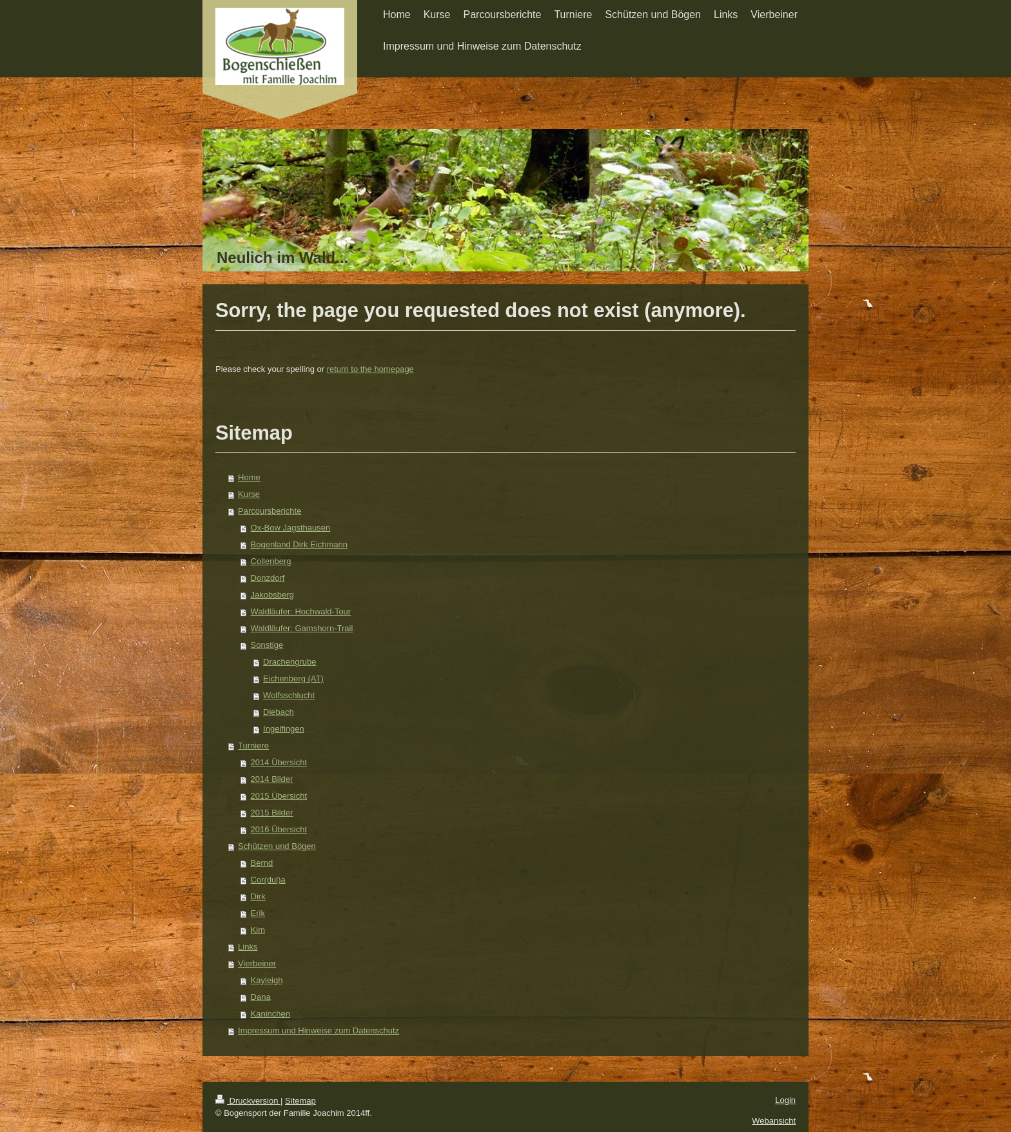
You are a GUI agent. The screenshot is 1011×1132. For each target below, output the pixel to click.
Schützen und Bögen (277, 846)
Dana (261, 997)
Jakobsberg (272, 595)
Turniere (253, 745)
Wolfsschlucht (289, 695)
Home (249, 477)
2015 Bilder (272, 812)
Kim (258, 930)
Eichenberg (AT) (293, 678)
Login (785, 1100)
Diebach (278, 712)
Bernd (262, 863)
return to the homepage (370, 369)
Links (247, 946)
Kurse (249, 494)
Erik (258, 913)
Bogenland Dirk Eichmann (299, 544)
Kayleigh (267, 980)
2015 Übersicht (279, 796)
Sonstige (267, 645)
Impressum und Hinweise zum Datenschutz (318, 1030)
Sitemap (300, 1101)
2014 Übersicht (279, 762)
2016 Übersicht (279, 829)
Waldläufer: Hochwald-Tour (301, 611)
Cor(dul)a (268, 879)
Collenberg (271, 561)
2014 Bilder (272, 779)
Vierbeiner (257, 963)
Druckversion (247, 1101)
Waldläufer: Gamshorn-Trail (302, 628)
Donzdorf (268, 578)
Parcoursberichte (269, 511)
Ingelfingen (283, 729)
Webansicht (774, 1121)
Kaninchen (270, 1014)
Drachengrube (289, 662)
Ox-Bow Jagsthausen (291, 527)
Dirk (258, 896)
